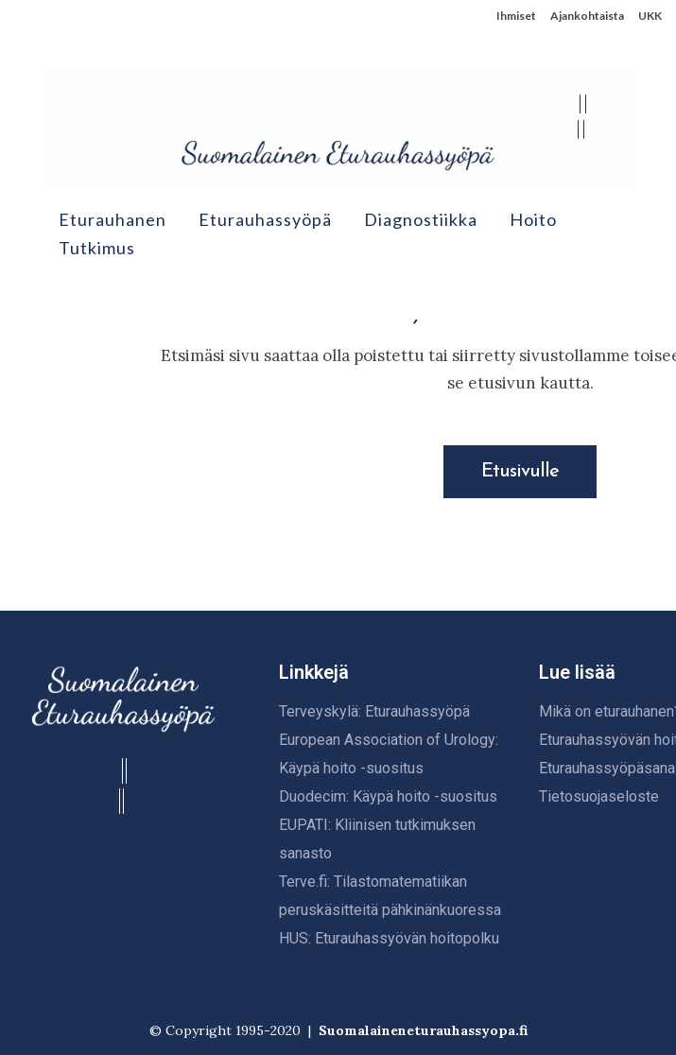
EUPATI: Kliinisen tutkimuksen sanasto (377, 839)
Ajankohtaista (587, 16)
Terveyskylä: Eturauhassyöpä (374, 711)
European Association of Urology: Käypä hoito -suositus (388, 754)
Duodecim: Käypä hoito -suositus (388, 796)
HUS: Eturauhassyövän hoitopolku (389, 938)
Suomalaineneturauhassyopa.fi (423, 1030)
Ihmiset (516, 16)
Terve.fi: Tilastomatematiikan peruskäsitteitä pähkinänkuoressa (390, 896)
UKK (650, 16)
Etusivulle (520, 471)
